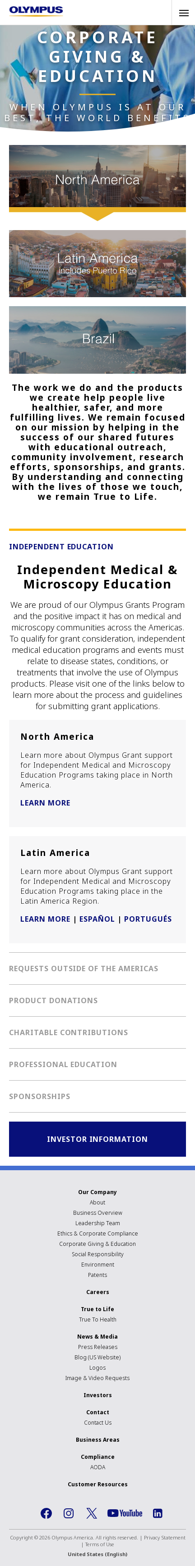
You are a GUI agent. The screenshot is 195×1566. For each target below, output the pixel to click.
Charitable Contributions (68, 1032)
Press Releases (97, 1347)
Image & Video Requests (97, 1378)
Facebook (46, 1513)
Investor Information (97, 1139)
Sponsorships (39, 1096)
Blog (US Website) (97, 1357)
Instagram (69, 1513)
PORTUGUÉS (148, 919)
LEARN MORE (45, 803)
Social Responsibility (98, 1254)
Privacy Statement (165, 1537)
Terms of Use (99, 1544)
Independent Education (61, 547)
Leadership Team (97, 1223)
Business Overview (97, 1213)
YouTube (124, 1513)
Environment (97, 1264)
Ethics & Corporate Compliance (97, 1233)
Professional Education (63, 1064)
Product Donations (53, 1000)
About (97, 1202)
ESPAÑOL (97, 919)
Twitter (91, 1513)
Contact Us (97, 1422)
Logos (97, 1367)
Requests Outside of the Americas (83, 968)
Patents (97, 1275)
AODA (97, 1467)
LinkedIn (158, 1513)
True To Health (97, 1319)
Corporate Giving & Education (97, 1244)
